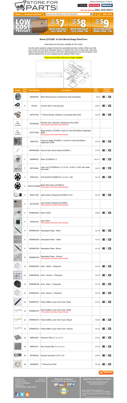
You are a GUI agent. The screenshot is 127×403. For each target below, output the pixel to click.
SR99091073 (34, 320)
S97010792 (34, 115)
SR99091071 (34, 302)
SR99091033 (34, 231)
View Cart (104, 14)
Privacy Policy (20, 381)
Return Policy (40, 381)
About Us (41, 379)
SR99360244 (34, 266)
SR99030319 (34, 213)
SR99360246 (34, 284)
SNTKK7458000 (34, 186)
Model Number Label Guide (25, 387)
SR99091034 (34, 240)
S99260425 (34, 97)
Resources (19, 385)
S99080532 (34, 159)
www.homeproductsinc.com (97, 382)
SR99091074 (34, 329)
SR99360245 (34, 275)
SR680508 (34, 364)
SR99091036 (34, 257)
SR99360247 (34, 293)
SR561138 (34, 222)
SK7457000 (34, 204)
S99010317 (34, 347)
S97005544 (34, 355)
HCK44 (34, 106)
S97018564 (34, 168)
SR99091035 (34, 248)
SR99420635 (34, 150)
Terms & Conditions (22, 383)
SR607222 (34, 141)
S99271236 (34, 195)
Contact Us (19, 379)
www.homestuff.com (97, 384)
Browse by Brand (33, 14)
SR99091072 (34, 311)
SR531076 (34, 177)
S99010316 (34, 338)
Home (18, 14)
